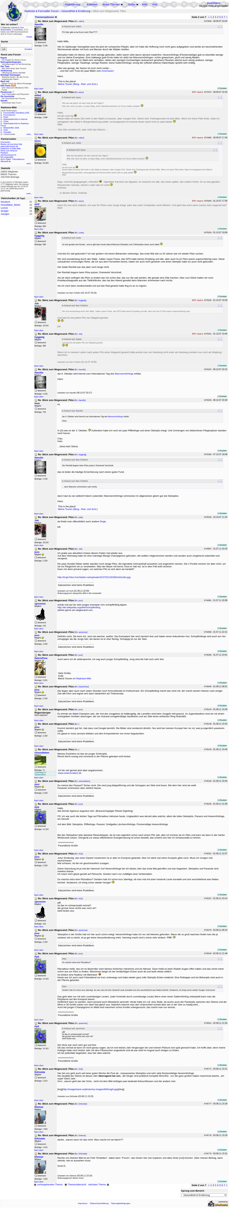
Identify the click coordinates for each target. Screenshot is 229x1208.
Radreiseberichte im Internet (15, 119)
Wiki (154, 4)
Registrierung (72, 4)
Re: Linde (79, 233)
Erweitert (28, 49)
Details (29, 37)
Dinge (103, 521)
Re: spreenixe (81, 632)
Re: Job (78, 334)
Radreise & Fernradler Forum (42, 11)
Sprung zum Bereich (192, 1190)
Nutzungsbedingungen (120, 1203)
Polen (5, 117)
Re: (77, 724)
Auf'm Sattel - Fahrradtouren (13, 159)
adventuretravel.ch (8, 155)
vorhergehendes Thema (48, 1184)
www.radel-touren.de (9, 146)
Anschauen (108, 71)
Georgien (7, 132)
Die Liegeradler (7, 157)
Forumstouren (9, 115)
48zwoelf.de (6, 161)
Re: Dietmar (80, 1135)
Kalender (92, 4)
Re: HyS (78, 854)
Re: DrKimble (80, 1104)
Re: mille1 (79, 21)
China (5, 121)
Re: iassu (79, 92)
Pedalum (4, 153)
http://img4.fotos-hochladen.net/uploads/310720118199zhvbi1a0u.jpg (93, 577)
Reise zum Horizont (9, 151)
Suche (131, 4)
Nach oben (38, 89)
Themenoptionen (46, 17)
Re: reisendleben (82, 781)
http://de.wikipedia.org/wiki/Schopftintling (78, 607)
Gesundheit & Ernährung (76, 11)
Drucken (222, 88)
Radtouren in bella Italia (11, 148)
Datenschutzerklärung (99, 1203)
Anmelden (214, 3)
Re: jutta (78, 517)
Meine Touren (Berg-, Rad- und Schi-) (78, 84)
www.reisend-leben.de (69, 773)
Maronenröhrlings (124, 373)
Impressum (82, 1203)
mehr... (29, 134)
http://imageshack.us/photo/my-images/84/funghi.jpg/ (90, 1089)
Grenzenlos (5, 142)
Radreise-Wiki (83, 678)
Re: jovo (78, 600)
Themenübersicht (75, 1184)
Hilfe (144, 4)
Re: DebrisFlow (81, 687)
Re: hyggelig (80, 300)
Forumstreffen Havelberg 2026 (16, 113)
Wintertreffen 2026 (11, 128)
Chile (5, 130)
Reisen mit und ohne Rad (11, 144)
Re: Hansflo (80, 369)
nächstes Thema (99, 1184)
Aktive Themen (111, 4)
